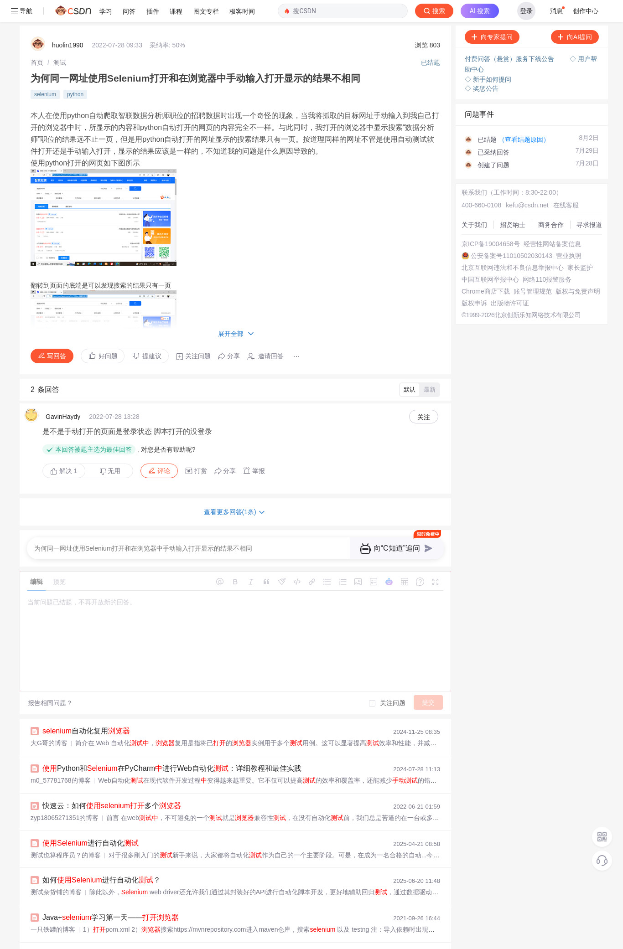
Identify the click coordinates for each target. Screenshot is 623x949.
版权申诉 (474, 281)
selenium (45, 72)
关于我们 (474, 202)
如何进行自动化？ (101, 858)
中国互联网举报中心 (490, 257)
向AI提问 (575, 15)
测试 (59, 40)
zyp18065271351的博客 (65, 795)
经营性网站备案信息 (552, 222)
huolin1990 (67, 23)
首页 (37, 40)
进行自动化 (90, 821)
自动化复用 (86, 709)
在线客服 (566, 183)
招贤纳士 (512, 202)
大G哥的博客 (49, 721)
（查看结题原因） (524, 117)
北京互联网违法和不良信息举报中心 (513, 245)
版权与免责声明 (578, 269)
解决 (64, 449)
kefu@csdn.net (527, 183)
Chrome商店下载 (486, 269)
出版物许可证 (510, 281)
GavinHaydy (63, 394)
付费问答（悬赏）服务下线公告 (510, 37)
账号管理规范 (533, 269)
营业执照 (568, 233)
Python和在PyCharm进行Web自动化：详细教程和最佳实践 (171, 746)
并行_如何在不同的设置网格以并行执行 (151, 933)
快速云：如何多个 (111, 784)
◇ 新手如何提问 (488, 57)
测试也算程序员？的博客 (66, 833)
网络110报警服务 (547, 257)
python (75, 72)
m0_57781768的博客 (61, 758)
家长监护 (580, 245)
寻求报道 (589, 202)
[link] (37, 40)
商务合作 (551, 202)
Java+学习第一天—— (110, 895)
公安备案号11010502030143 (511, 233)
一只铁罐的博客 (53, 907)
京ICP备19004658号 (491, 222)
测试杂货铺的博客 (56, 870)
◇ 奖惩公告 (481, 66)
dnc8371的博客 (52, 945)
